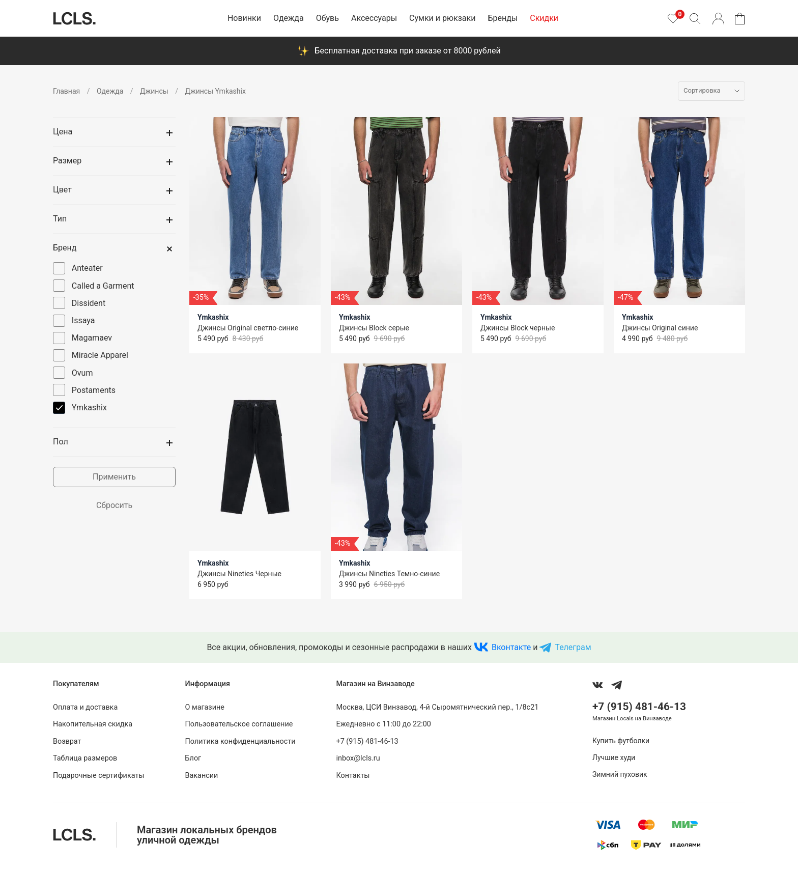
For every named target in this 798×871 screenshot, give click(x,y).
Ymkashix (213, 317)
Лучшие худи (613, 757)
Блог (193, 758)
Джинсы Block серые (374, 328)
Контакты (352, 775)
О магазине (204, 707)
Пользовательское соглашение (239, 724)
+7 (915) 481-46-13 (367, 741)
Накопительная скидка (92, 724)
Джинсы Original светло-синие (247, 328)
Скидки (544, 18)
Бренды (503, 18)
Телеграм (573, 647)
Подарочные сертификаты (99, 775)
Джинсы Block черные (517, 328)
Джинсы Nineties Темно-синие (389, 574)
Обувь (327, 18)
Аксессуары (374, 18)
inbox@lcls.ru (358, 758)
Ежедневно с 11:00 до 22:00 (383, 724)
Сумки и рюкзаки (442, 18)
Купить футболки (620, 741)
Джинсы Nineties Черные (239, 574)
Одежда (288, 18)
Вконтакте (511, 647)
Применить (114, 477)
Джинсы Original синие (660, 328)
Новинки (244, 18)
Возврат (67, 741)
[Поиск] (694, 18)
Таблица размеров (85, 758)
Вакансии (201, 775)
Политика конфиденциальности (240, 741)
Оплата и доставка (85, 707)
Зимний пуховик (619, 774)
